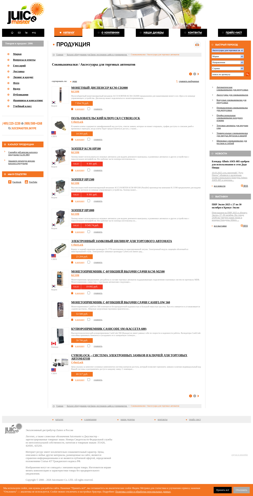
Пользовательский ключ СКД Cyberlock (105, 118)
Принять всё (222, 490)
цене (74, 81)
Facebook (16, 182)
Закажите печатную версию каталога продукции (21, 162)
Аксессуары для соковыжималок (232, 95)
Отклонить (241, 490)
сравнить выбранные (189, 81)
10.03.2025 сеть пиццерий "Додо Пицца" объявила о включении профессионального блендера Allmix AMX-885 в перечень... (229, 176)
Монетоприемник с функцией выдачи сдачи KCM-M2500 (118, 271)
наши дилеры (127, 419)
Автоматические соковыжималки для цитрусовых (232, 88)
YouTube (33, 182)
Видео (16, 88)
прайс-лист (195, 419)
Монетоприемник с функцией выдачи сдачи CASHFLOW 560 (120, 302)
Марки (17, 53)
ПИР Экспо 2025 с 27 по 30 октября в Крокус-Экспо (226, 206)
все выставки (220, 226)
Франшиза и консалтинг (28, 100)
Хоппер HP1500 (82, 179)
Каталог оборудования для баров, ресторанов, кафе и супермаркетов (97, 54)
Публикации (20, 94)
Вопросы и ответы (24, 59)
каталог (59, 419)
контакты (162, 419)
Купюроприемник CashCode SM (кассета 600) (109, 328)
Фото (16, 82)
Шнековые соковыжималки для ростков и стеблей (232, 141)
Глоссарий (19, 65)
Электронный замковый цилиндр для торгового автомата (121, 241)
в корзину (79, 109)
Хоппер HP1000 (82, 210)
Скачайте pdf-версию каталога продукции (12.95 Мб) (22, 153)
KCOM (75, 91)
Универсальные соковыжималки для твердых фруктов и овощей (232, 134)
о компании (90, 419)
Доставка (18, 71)
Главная (59, 54)
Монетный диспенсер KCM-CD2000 (99, 87)
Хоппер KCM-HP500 (86, 148)
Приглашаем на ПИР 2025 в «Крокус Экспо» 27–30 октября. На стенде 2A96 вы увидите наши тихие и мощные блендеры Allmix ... (229, 216)
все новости (219, 186)
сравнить (98, 109)
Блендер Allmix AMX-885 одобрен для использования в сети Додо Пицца (230, 164)
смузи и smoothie (239, 454)
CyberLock (77, 121)
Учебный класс (22, 106)
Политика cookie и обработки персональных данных (143, 491)
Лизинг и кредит (23, 77)
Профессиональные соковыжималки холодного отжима (230, 117)
